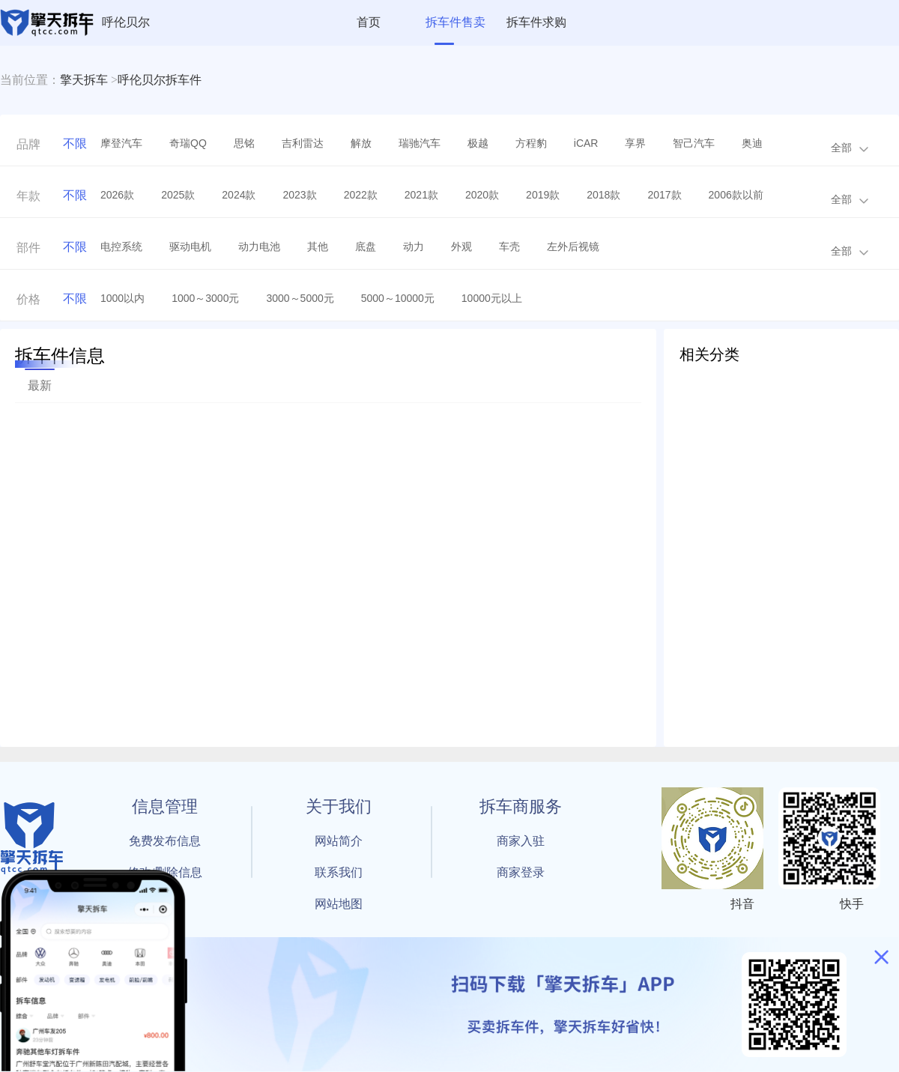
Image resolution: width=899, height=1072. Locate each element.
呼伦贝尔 (126, 22)
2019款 (543, 195)
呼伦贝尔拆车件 (160, 79)
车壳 (509, 246)
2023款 (299, 195)
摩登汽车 (121, 143)
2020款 (482, 195)
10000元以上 (491, 298)
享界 (635, 143)
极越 (477, 143)
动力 (413, 246)
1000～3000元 (205, 298)
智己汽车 (694, 143)
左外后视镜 (573, 246)
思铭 (244, 143)
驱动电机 (190, 246)
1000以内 (122, 298)
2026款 (117, 195)
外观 (461, 246)
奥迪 (752, 143)
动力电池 (259, 246)
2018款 (603, 195)
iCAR (586, 143)
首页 (369, 22)
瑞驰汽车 (420, 143)
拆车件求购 (536, 22)
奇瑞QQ (188, 143)
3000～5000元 (299, 298)
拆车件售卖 (455, 22)
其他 (317, 246)
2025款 (178, 195)
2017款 (664, 195)
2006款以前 (736, 195)
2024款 (238, 195)
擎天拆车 (84, 79)
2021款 (421, 195)
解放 (361, 143)
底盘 (365, 246)
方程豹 (531, 143)
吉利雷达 (303, 143)
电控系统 (121, 246)
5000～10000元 (398, 298)
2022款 (361, 195)
